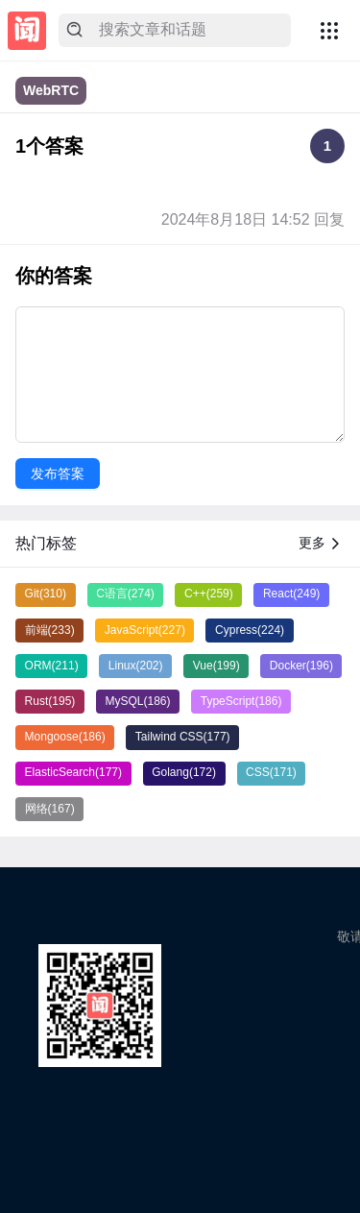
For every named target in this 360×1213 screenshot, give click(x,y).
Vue (216, 665)
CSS (271, 772)
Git (45, 593)
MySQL (138, 701)
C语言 (125, 593)
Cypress (249, 630)
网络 (50, 808)
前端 (50, 630)
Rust (50, 701)
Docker (301, 665)
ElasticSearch (73, 772)
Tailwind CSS (182, 736)
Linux (135, 665)
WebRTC (51, 90)
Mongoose (65, 736)
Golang (184, 772)
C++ (208, 593)
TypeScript (241, 701)
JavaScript (145, 630)
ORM (52, 665)
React (291, 593)
